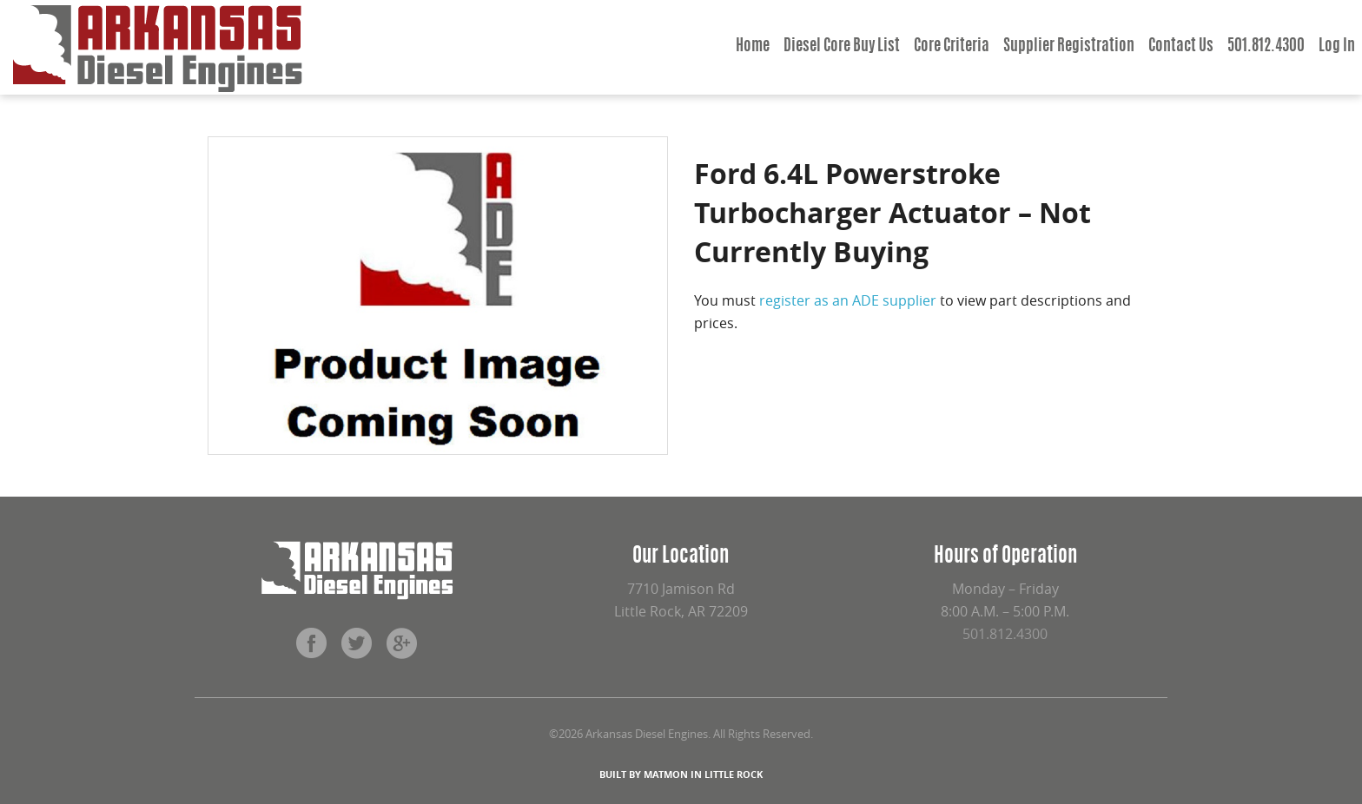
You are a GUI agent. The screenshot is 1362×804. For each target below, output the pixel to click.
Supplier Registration (1068, 47)
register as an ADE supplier (847, 300)
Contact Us (1180, 47)
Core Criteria (951, 47)
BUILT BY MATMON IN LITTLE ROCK (681, 774)
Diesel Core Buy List (841, 47)
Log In (1337, 47)
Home (753, 47)
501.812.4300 (1266, 47)
